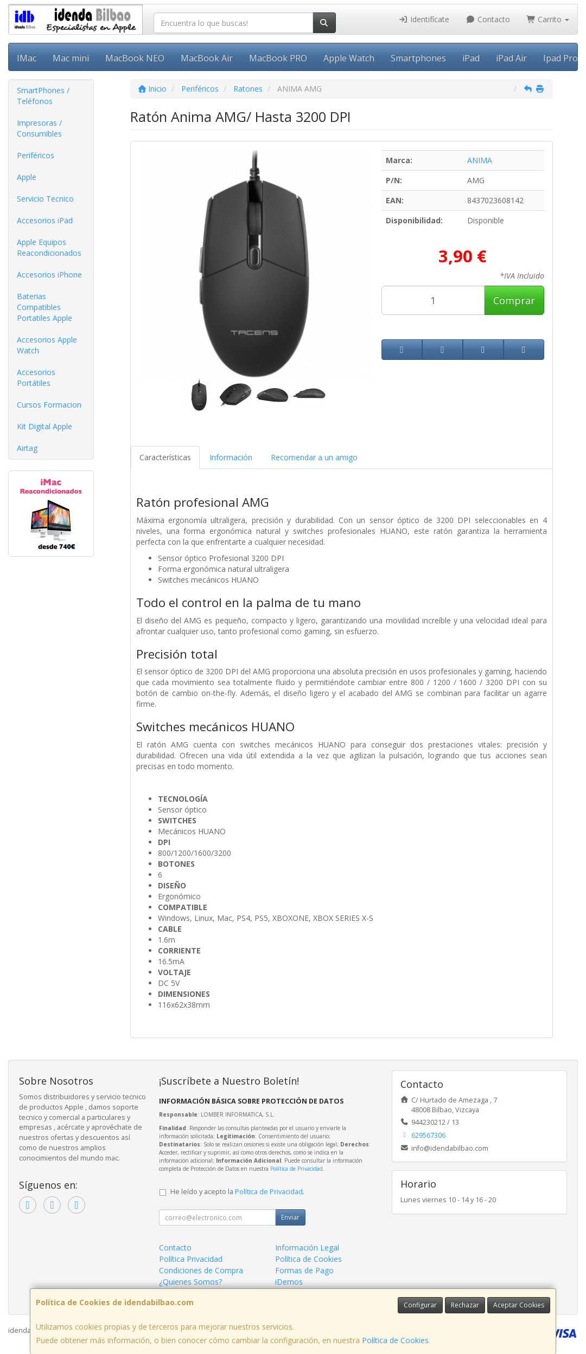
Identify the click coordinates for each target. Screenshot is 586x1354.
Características (165, 457)
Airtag (27, 448)
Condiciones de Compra (201, 1270)
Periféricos (35, 155)
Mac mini (71, 58)
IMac (26, 58)
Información (230, 457)
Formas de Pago (304, 1270)
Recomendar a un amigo (314, 457)
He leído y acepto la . (237, 1191)
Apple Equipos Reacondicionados (49, 247)
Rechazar (465, 1305)
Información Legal (307, 1247)
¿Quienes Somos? (190, 1281)
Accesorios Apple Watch (47, 345)
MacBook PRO (278, 58)
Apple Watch (348, 58)
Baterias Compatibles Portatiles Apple (44, 307)
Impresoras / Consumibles (39, 128)
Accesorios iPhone (49, 274)
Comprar (514, 300)
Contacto (488, 19)
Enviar (290, 1217)
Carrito (548, 19)
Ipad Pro (560, 58)
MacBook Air (207, 58)
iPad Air (511, 58)
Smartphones (418, 58)
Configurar (420, 1305)
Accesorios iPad (45, 220)
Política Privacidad (190, 1259)
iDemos (289, 1281)
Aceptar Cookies (518, 1305)
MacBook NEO (134, 58)
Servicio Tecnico (45, 199)
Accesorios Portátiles (36, 377)
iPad (471, 58)
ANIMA (479, 160)
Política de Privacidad (296, 1168)
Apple (26, 177)
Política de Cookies (395, 1340)
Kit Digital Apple (44, 426)
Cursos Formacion (49, 404)
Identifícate (424, 19)
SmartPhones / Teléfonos (43, 95)
